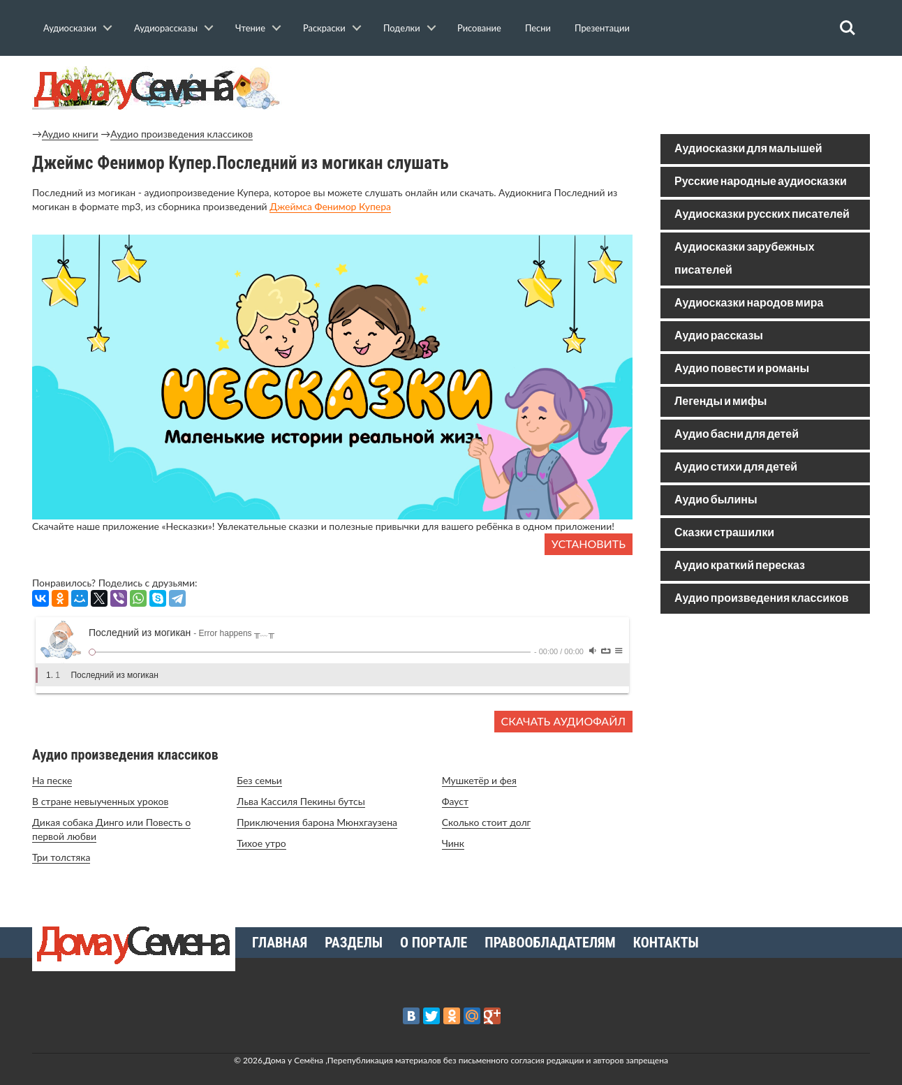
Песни (538, 28)
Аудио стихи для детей (735, 467)
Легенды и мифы (720, 401)
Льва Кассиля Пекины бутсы (301, 801)
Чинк (453, 843)
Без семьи (259, 780)
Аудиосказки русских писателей (762, 214)
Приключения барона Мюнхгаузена (317, 822)
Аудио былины (715, 500)
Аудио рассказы (718, 336)
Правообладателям (550, 943)
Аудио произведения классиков (181, 134)
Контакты (666, 943)
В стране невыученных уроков (100, 801)
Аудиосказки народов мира (748, 303)
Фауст (455, 801)
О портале (433, 943)
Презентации (602, 28)
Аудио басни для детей (736, 434)
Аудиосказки (69, 28)
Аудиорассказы (166, 28)
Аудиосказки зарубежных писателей (744, 259)
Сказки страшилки (724, 533)
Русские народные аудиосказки (760, 182)
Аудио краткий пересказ (739, 566)
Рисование (479, 28)
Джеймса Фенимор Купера (330, 206)
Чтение (250, 28)
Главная (279, 943)
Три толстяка (61, 857)
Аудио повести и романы (741, 369)
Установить (589, 543)
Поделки (401, 28)
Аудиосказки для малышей (748, 149)
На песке (52, 780)
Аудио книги (70, 134)
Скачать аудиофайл (563, 721)
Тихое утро (261, 843)
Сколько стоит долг (486, 822)
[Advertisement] (765, 724)
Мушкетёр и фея (479, 780)
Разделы (354, 943)
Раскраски (324, 28)
